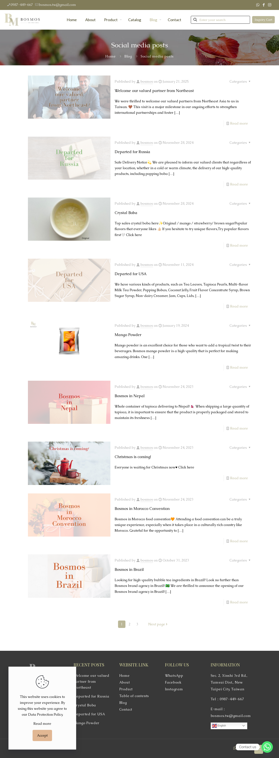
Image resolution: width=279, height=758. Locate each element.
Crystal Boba (126, 212)
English (219, 725)
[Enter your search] (220, 20)
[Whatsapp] (267, 747)
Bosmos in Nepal (130, 395)
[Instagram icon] (269, 4)
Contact (125, 709)
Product (126, 689)
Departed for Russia (132, 151)
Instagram (174, 689)
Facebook (173, 682)
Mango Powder (128, 334)
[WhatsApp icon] (258, 4)
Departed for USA (131, 273)
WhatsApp (174, 675)
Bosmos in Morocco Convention (142, 508)
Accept (42, 735)
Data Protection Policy (45, 714)
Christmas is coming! (133, 456)
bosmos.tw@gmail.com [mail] (57, 5)
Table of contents (134, 696)
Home (110, 56)
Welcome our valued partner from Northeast (154, 90)
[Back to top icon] (258, 749)
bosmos (146, 81)
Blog (128, 56)
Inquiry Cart (263, 20)
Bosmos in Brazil (129, 569)
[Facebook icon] (263, 4)
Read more (239, 123)
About (124, 682)
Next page (158, 624)
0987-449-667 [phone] (22, 5)
